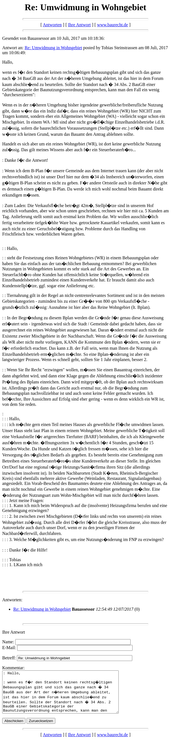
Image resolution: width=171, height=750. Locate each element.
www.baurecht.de (112, 24)
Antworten (52, 24)
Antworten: (12, 599)
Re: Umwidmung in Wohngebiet (53, 47)
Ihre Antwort (79, 24)
